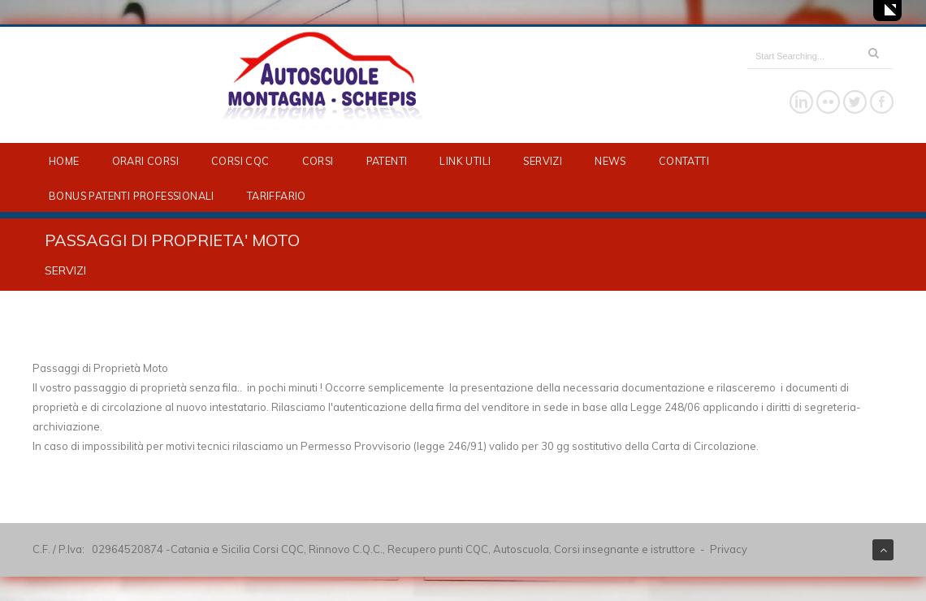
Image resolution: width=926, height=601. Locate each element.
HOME (64, 160)
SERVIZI (542, 160)
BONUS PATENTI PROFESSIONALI (131, 195)
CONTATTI (684, 160)
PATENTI (387, 160)
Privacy (728, 549)
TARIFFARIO (276, 195)
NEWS (610, 160)
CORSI (318, 160)
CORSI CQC (240, 160)
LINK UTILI (465, 160)
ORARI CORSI (145, 160)
